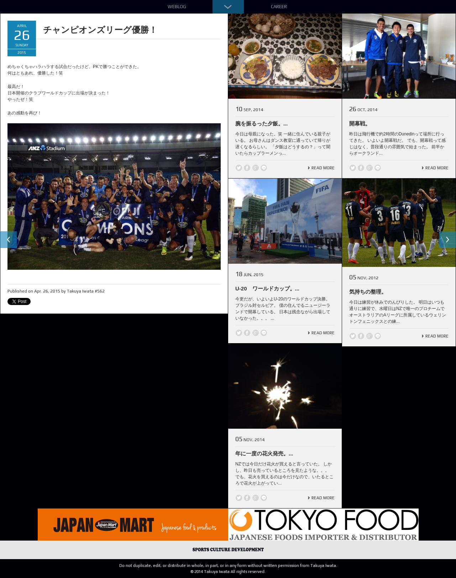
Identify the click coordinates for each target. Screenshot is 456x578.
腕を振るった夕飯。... (261, 123)
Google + (255, 168)
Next (447, 239)
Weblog (177, 6)
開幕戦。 (360, 123)
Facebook (247, 168)
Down (228, 7)
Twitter (239, 168)
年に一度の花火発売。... (264, 453)
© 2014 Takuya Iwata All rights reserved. (228, 571)
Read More (323, 167)
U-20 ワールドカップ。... (267, 288)
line (264, 168)
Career (279, 6)
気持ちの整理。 (368, 292)
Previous (8, 239)
